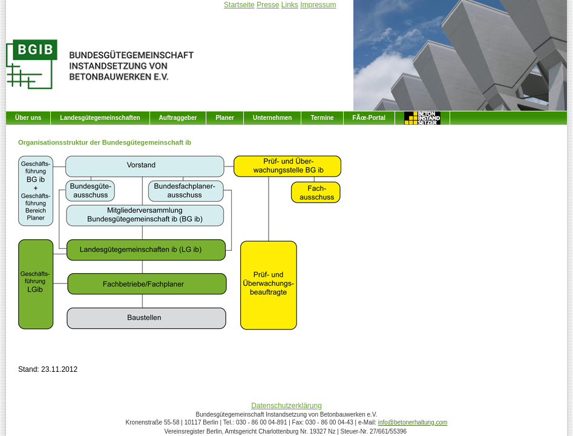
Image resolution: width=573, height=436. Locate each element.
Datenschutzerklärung (286, 405)
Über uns (28, 117)
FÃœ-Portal (369, 117)
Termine (321, 117)
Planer (224, 117)
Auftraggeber (178, 117)
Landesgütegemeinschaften (100, 117)
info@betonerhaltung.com (413, 422)
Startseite (239, 5)
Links (289, 5)
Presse (268, 5)
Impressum (318, 5)
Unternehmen (272, 117)
